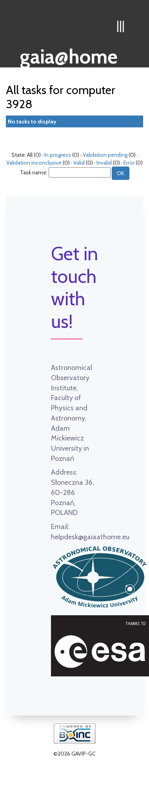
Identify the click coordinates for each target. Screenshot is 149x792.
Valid (79, 162)
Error (129, 162)
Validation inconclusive (34, 162)
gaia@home (69, 54)
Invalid (104, 162)
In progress (57, 154)
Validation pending (105, 154)
